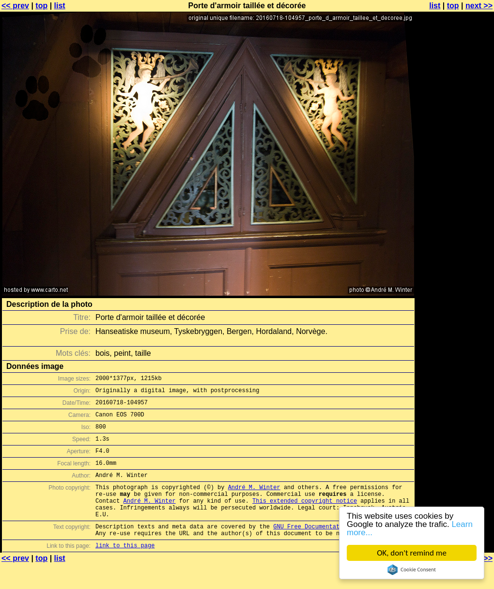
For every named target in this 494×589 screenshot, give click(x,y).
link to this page (124, 570)
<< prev (15, 5)
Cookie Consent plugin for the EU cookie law (411, 569)
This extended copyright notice (304, 518)
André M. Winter (254, 501)
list (59, 5)
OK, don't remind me (412, 553)
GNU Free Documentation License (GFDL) (337, 548)
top (41, 5)
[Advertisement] (455, 240)
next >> (479, 5)
